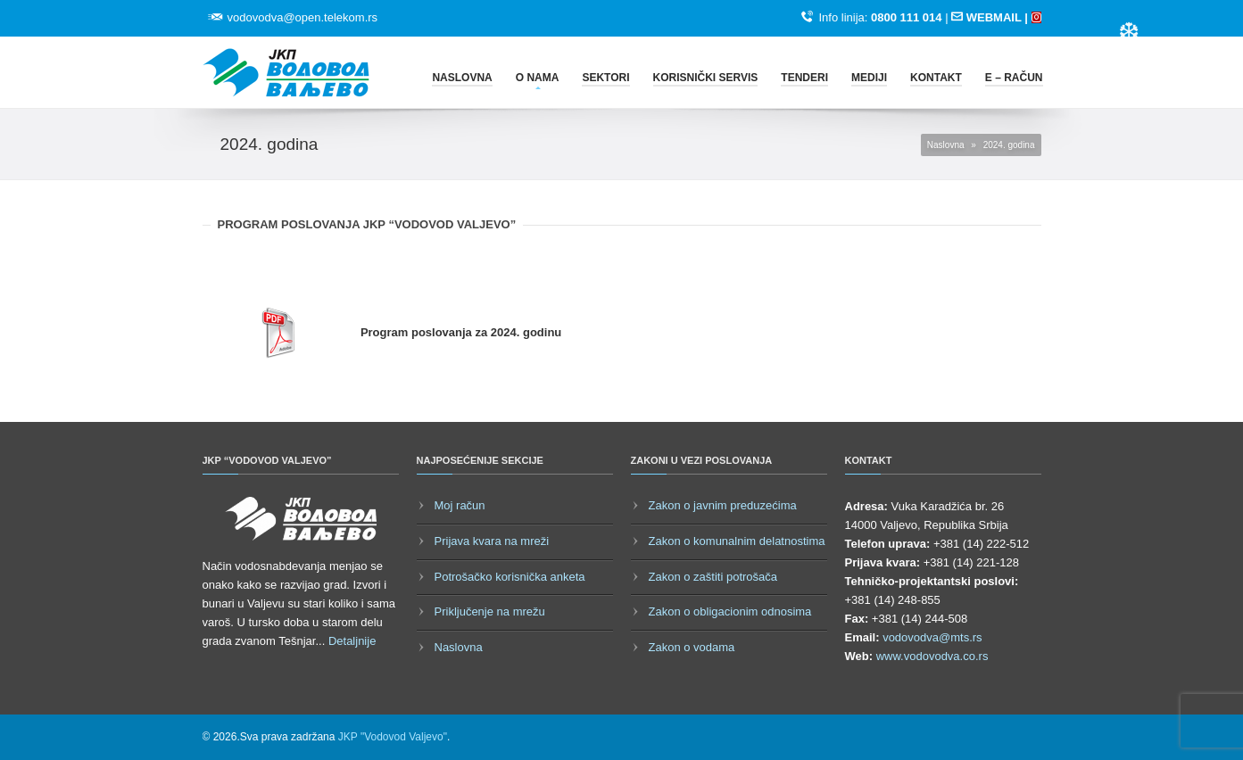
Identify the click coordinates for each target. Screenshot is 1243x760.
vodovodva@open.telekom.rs (303, 17)
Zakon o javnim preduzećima (723, 505)
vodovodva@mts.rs (932, 637)
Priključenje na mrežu (490, 611)
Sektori (605, 77)
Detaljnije (352, 641)
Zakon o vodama (692, 647)
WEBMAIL (993, 17)
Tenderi (804, 77)
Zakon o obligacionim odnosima (730, 611)
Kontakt (936, 77)
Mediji (869, 77)
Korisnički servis (705, 77)
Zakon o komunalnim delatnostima (737, 541)
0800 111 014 (906, 17)
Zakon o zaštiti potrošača (713, 576)
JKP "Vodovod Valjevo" (392, 737)
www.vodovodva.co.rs (932, 656)
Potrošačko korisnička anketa (510, 576)
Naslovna (462, 77)
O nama (537, 77)
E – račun (1014, 77)
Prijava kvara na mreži (492, 541)
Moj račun (460, 505)
